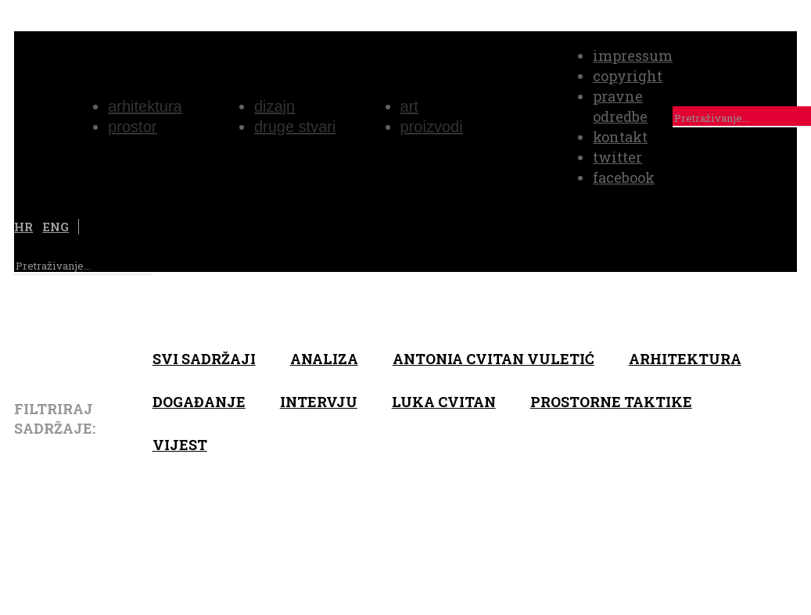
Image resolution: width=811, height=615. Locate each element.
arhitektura (685, 358)
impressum (633, 55)
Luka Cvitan (444, 401)
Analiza (324, 358)
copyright (627, 75)
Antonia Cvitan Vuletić (493, 358)
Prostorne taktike (611, 401)
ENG (55, 226)
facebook (624, 177)
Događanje (199, 401)
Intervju (318, 401)
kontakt (620, 136)
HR (23, 226)
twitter (617, 157)
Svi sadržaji (204, 358)
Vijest (180, 444)
